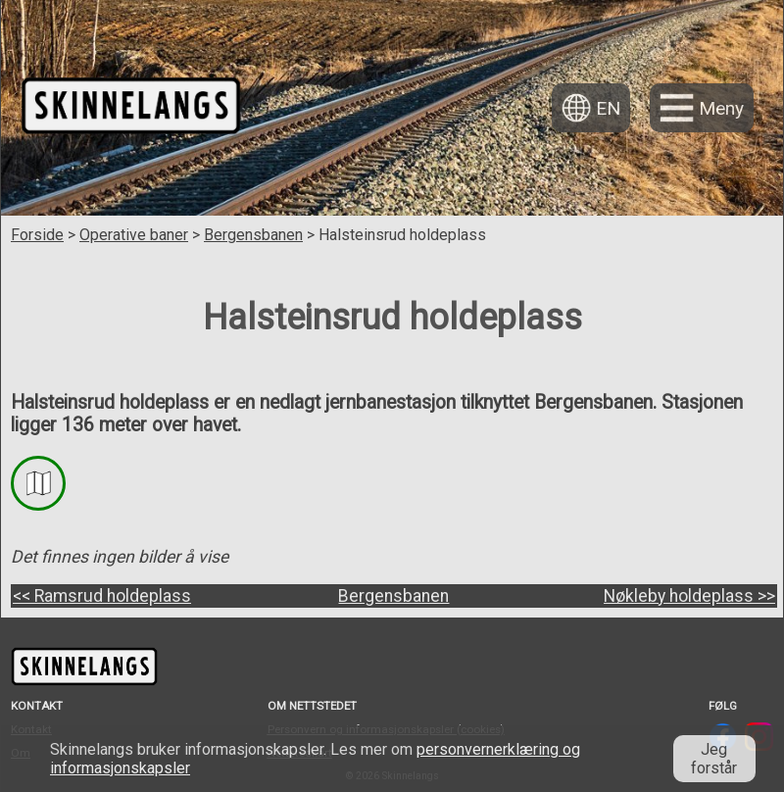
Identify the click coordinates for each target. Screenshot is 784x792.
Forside (37, 234)
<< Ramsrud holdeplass (102, 596)
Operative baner (133, 234)
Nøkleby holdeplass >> (689, 596)
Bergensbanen (253, 234)
